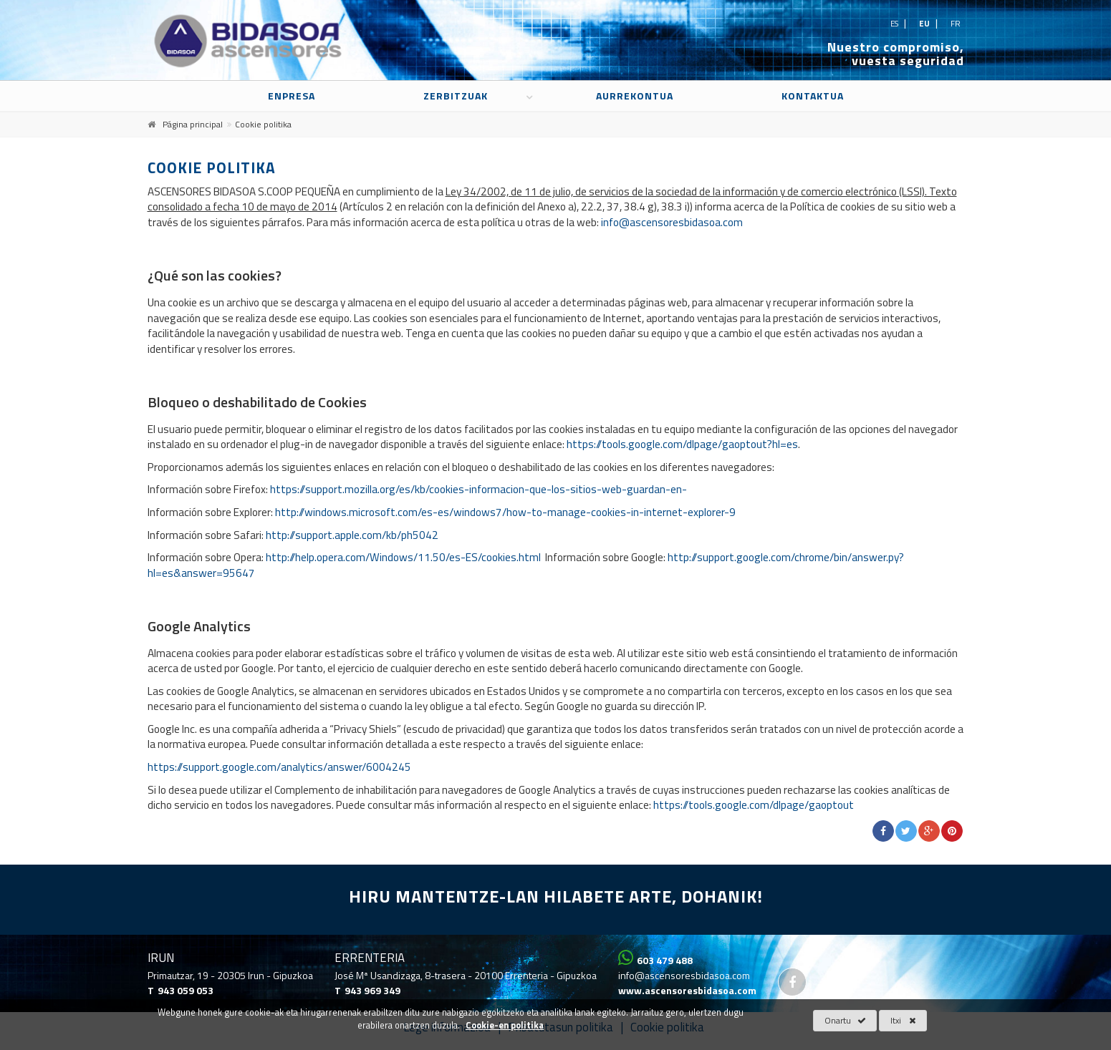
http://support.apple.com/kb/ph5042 (352, 535)
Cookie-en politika (505, 1025)
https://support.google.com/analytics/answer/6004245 (279, 767)
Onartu (845, 1021)
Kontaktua (812, 95)
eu (925, 23)
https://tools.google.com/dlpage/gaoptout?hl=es (682, 444)
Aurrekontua (634, 95)
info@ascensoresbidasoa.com (672, 222)
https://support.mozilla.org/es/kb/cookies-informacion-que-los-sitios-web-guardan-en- (478, 489)
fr (956, 23)
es (895, 23)
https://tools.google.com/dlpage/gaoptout (753, 805)
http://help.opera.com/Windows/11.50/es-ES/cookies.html (403, 557)
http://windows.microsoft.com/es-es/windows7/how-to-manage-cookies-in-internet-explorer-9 (505, 512)
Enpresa (291, 95)
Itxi (903, 1021)
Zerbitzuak (455, 95)
